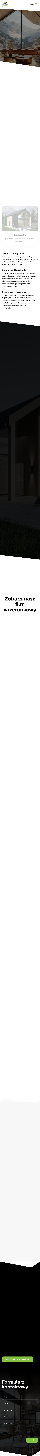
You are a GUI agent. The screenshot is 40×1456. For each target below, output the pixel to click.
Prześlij (32, 1434)
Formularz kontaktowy (17, 1353)
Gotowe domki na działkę (14, 270)
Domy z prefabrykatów (13, 253)
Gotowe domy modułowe (14, 291)
